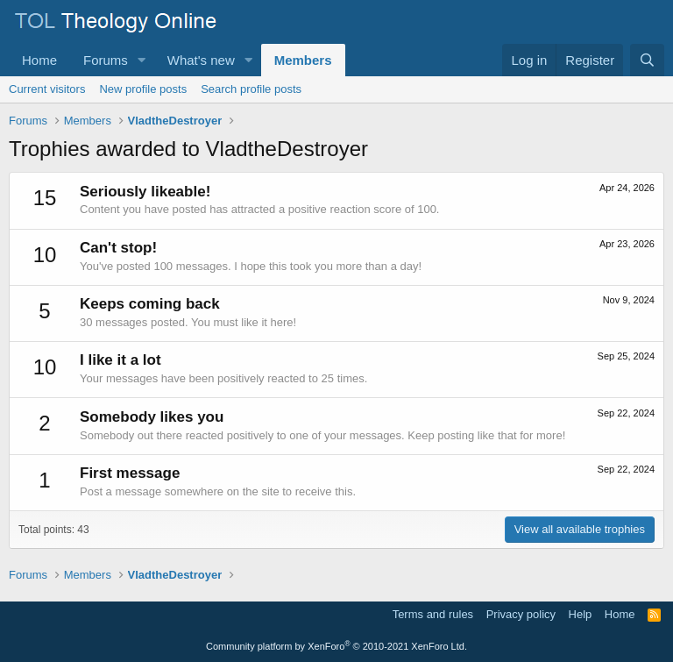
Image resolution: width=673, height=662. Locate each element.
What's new (201, 60)
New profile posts (143, 89)
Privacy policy (521, 614)
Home (39, 60)
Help (580, 614)
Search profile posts (251, 89)
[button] (142, 60)
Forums (105, 60)
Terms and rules (433, 614)
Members (303, 60)
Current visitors (47, 89)
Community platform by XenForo (336, 646)
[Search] (647, 60)
